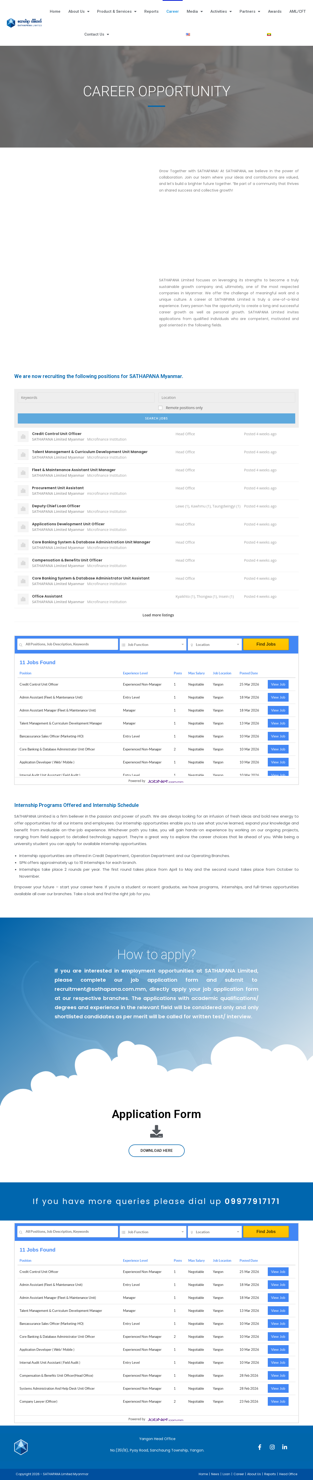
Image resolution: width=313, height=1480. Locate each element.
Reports (151, 11)
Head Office (288, 1474)
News (215, 1474)
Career (172, 11)
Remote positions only (184, 407)
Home (55, 11)
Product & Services (116, 11)
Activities (221, 11)
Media (195, 11)
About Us (78, 11)
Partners (250, 11)
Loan (226, 1474)
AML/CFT (297, 11)
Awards (274, 11)
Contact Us (96, 34)
